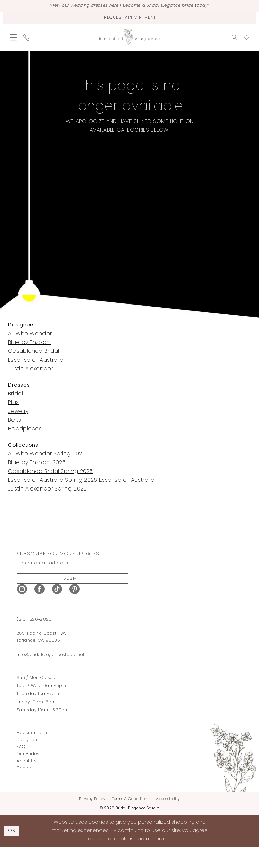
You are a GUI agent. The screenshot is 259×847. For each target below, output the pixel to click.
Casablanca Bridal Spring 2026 (50, 471)
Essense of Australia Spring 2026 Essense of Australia (81, 480)
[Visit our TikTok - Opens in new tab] (57, 589)
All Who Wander (30, 333)
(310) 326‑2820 (34, 619)
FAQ (21, 747)
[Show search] (234, 37)
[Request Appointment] (129, 18)
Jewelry (18, 411)
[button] (13, 37)
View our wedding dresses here (83, 6)
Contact (25, 768)
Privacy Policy (92, 799)
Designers (27, 740)
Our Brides (28, 754)
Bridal (15, 393)
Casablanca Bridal (33, 351)
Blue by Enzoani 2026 (37, 462)
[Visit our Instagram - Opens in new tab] (22, 589)
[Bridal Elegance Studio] (129, 37)
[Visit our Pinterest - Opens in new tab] (74, 589)
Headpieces (25, 428)
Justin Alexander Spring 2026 (47, 489)
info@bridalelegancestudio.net (51, 655)
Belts (14, 420)
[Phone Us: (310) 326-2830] (26, 37)
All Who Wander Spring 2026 (47, 453)
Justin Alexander (30, 368)
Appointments (32, 733)
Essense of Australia (35, 360)
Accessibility (168, 799)
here (171, 839)
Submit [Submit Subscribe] (72, 578)
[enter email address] (72, 563)
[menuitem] (13, 37)
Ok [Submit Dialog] (12, 830)
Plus (13, 402)
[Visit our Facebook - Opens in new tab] (39, 589)
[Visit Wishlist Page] (246, 37)
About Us (26, 761)
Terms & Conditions (130, 799)
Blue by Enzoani (29, 342)
